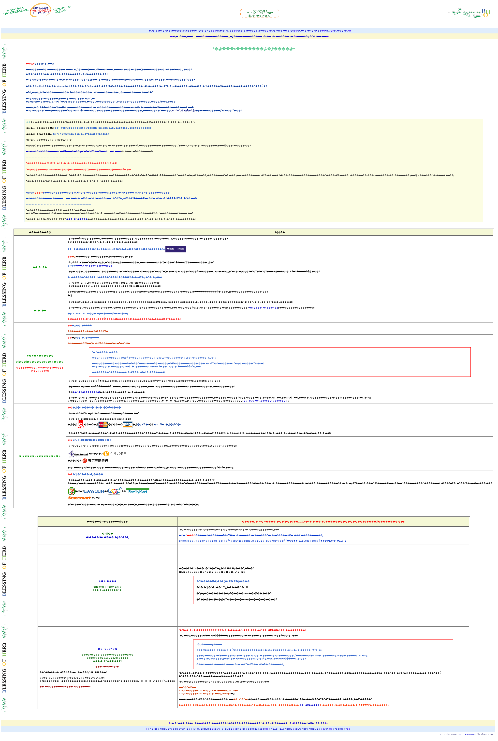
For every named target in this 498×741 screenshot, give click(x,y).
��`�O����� (309, 704)
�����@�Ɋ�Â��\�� (311, 36)
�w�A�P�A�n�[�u (282, 30)
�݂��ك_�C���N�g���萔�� (94, 265)
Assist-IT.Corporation (466, 734)
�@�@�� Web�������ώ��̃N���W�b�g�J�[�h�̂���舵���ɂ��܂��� (73, 151)
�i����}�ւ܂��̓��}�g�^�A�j (107, 537)
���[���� (107, 581)
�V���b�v (341, 30)
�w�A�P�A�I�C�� (309, 30)
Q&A (327, 30)
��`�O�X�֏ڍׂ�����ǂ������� (265, 400)
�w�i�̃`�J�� (225, 30)
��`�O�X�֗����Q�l (86, 391)
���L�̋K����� (77, 218)
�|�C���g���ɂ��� (187, 36)
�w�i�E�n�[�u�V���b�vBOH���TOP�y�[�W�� (181, 30)
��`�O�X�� (107, 649)
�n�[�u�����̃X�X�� (251, 30)
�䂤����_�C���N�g (263, 307)
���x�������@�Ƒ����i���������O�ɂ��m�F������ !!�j (249, 36)
